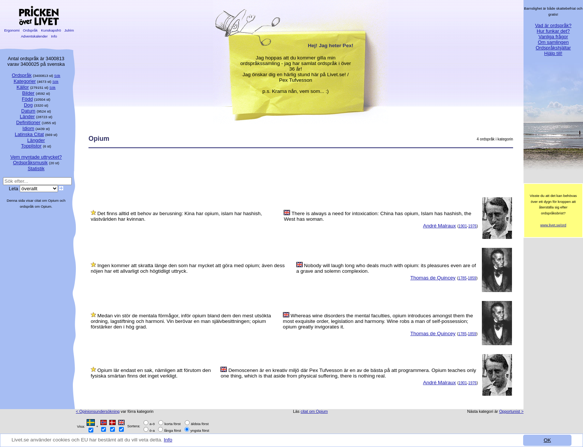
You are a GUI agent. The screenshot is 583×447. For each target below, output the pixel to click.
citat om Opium (314, 411)
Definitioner (28, 122)
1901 (462, 226)
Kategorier (25, 81)
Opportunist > (511, 411)
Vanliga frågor (553, 36)
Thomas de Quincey (432, 278)
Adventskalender (34, 36)
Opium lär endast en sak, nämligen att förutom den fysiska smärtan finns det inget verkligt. (151, 373)
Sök (57, 76)
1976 (472, 226)
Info (168, 440)
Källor (23, 87)
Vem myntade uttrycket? (36, 157)
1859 (472, 278)
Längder (36, 140)
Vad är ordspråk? (553, 25)
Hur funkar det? (553, 31)
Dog (28, 105)
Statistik (36, 168)
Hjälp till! (553, 53)
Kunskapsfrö (51, 30)
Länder (27, 116)
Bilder (28, 93)
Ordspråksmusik (30, 162)
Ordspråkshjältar (553, 48)
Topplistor (31, 146)
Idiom (28, 128)
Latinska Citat (29, 134)
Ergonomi (11, 30)
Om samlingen (553, 42)
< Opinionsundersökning (98, 411)
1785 (462, 278)
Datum (28, 111)
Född (27, 99)
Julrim (69, 30)
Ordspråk (30, 30)
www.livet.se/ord (553, 225)
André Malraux (439, 226)
